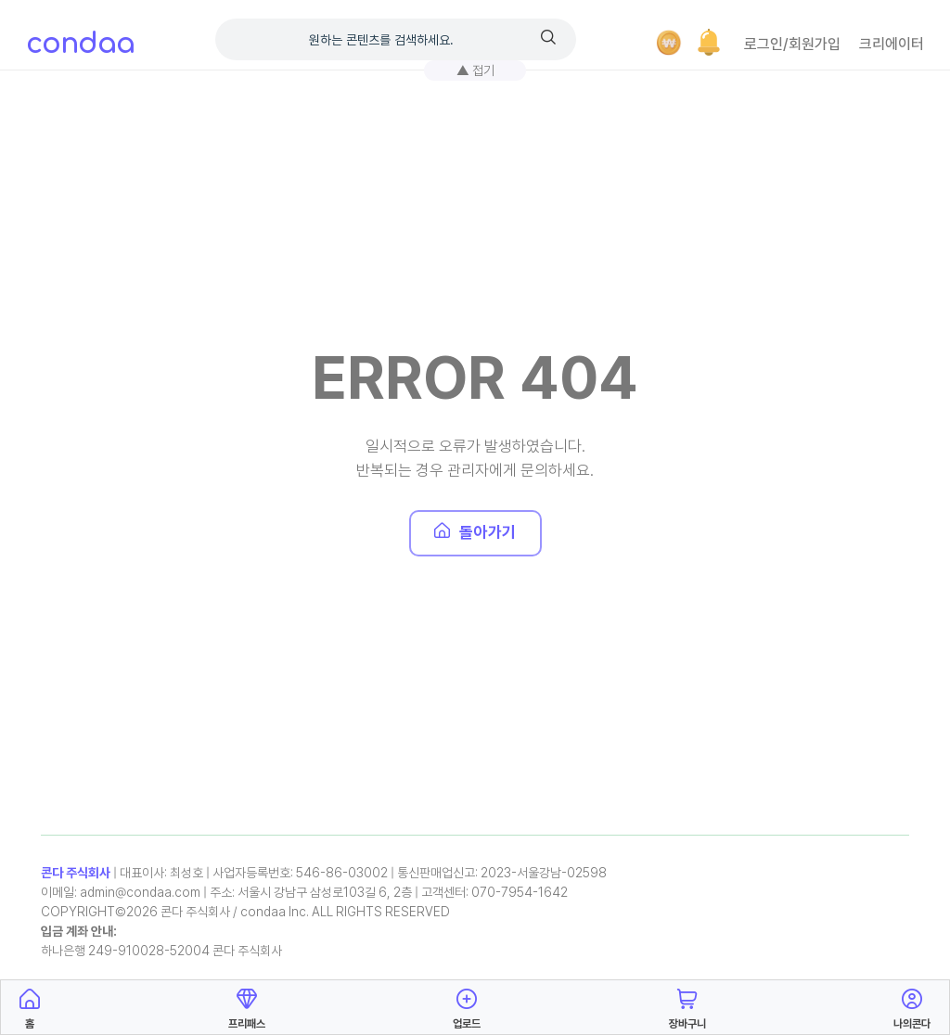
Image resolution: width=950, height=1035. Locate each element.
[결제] (669, 43)
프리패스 (246, 1006)
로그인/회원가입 (792, 44)
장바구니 (687, 1006)
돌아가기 (475, 532)
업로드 (467, 1006)
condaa (80, 44)
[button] (709, 42)
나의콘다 (912, 1006)
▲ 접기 (475, 70)
